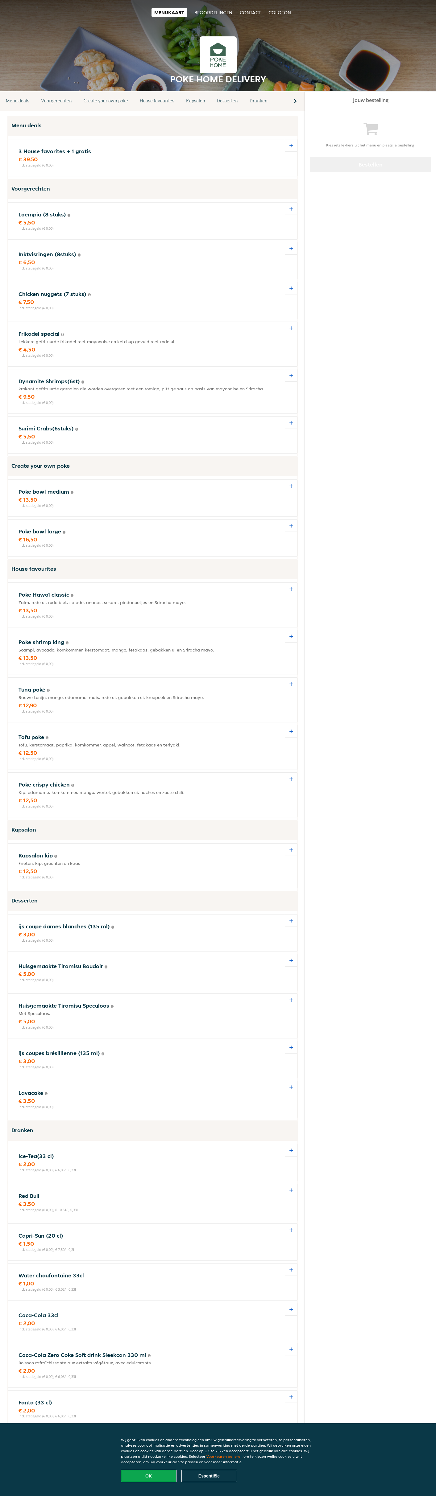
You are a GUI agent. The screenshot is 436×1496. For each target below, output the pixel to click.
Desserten (227, 101)
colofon (279, 12)
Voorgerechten (56, 101)
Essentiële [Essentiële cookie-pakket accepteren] (209, 1475)
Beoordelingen (213, 12)
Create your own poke (106, 101)
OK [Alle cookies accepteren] (148, 1475)
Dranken (259, 101)
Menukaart (169, 12)
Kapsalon (195, 101)
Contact (250, 12)
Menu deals (17, 101)
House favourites (157, 101)
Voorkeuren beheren (224, 1456)
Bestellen (371, 164)
